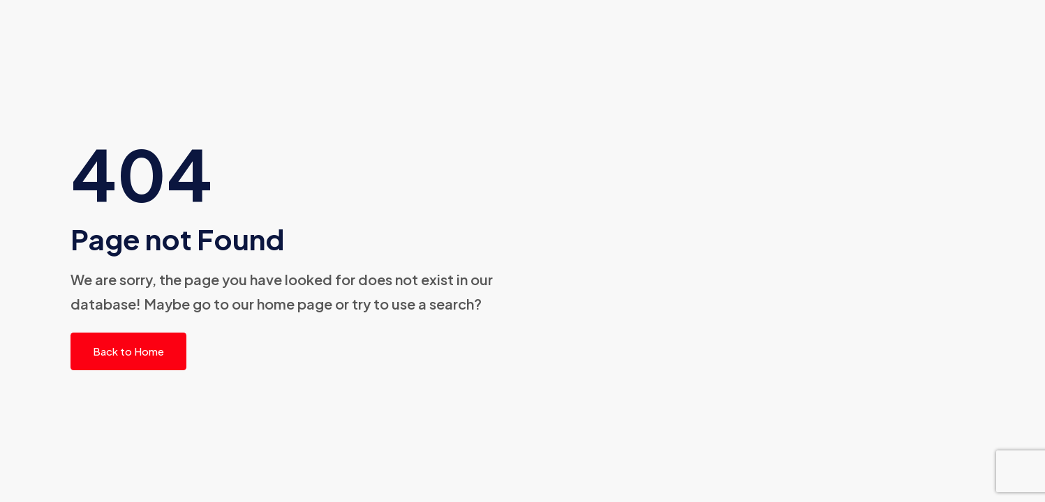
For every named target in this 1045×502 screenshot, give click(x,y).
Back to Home (128, 351)
